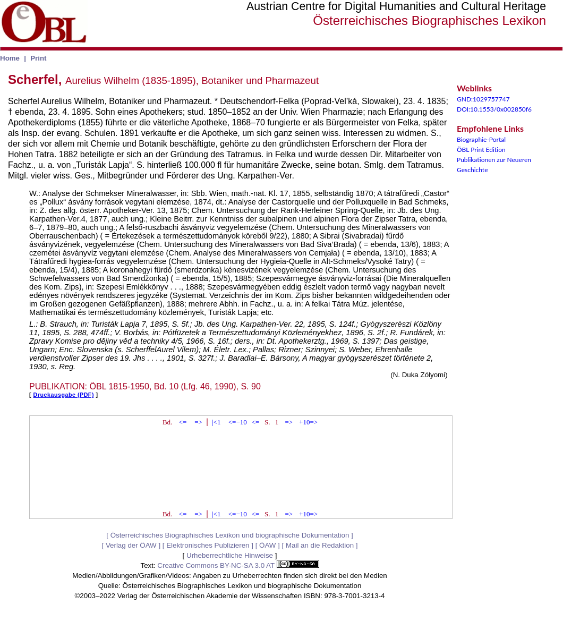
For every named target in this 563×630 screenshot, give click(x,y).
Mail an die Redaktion (320, 545)
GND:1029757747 (483, 99)
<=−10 (237, 422)
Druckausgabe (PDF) (63, 394)
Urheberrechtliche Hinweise (229, 555)
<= (183, 422)
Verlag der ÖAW (131, 545)
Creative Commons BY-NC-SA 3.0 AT (238, 565)
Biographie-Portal (481, 139)
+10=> (308, 422)
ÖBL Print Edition (481, 150)
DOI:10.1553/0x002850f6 (494, 109)
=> (198, 422)
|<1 (216, 422)
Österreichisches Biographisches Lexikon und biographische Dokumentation (229, 535)
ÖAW (267, 545)
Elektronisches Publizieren (207, 545)
